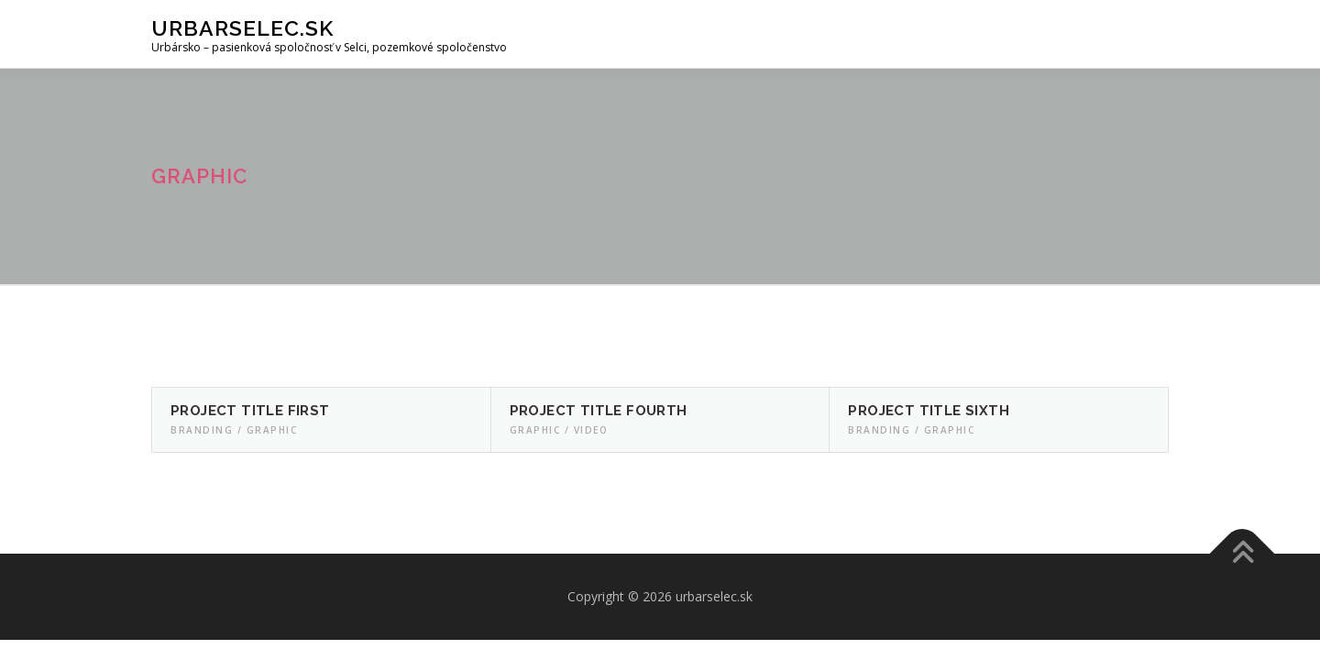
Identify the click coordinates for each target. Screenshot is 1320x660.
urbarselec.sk (242, 28)
